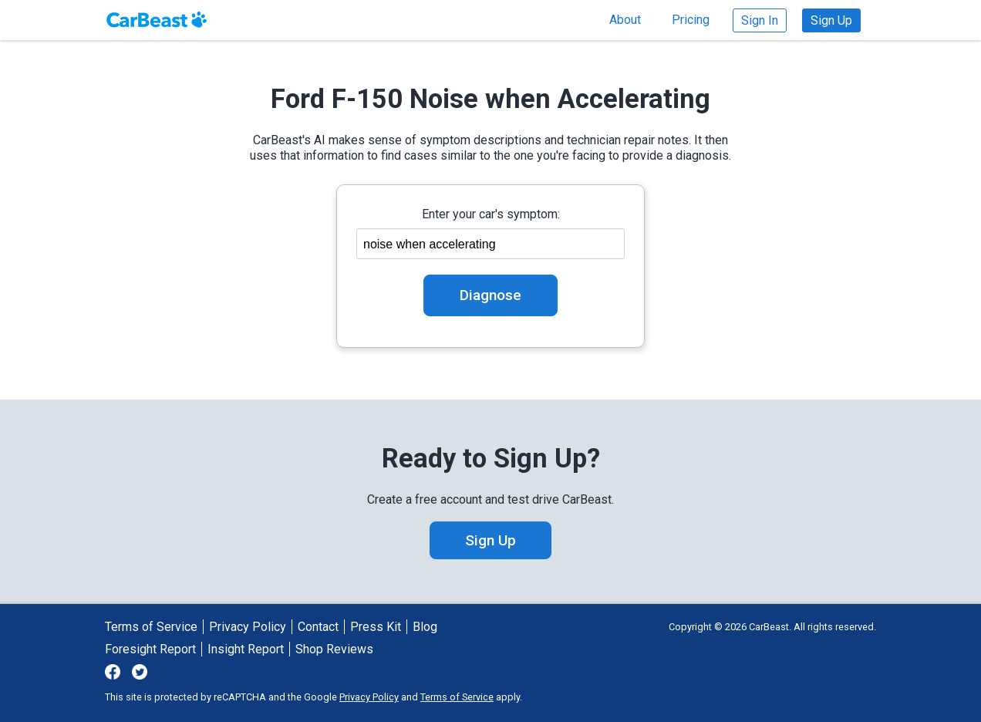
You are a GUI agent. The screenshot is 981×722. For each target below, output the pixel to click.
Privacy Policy (247, 626)
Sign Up (831, 20)
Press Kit (375, 626)
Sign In (759, 20)
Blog (425, 626)
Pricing (691, 19)
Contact (318, 626)
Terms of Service (151, 626)
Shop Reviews (334, 649)
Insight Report (245, 649)
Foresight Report (150, 649)
